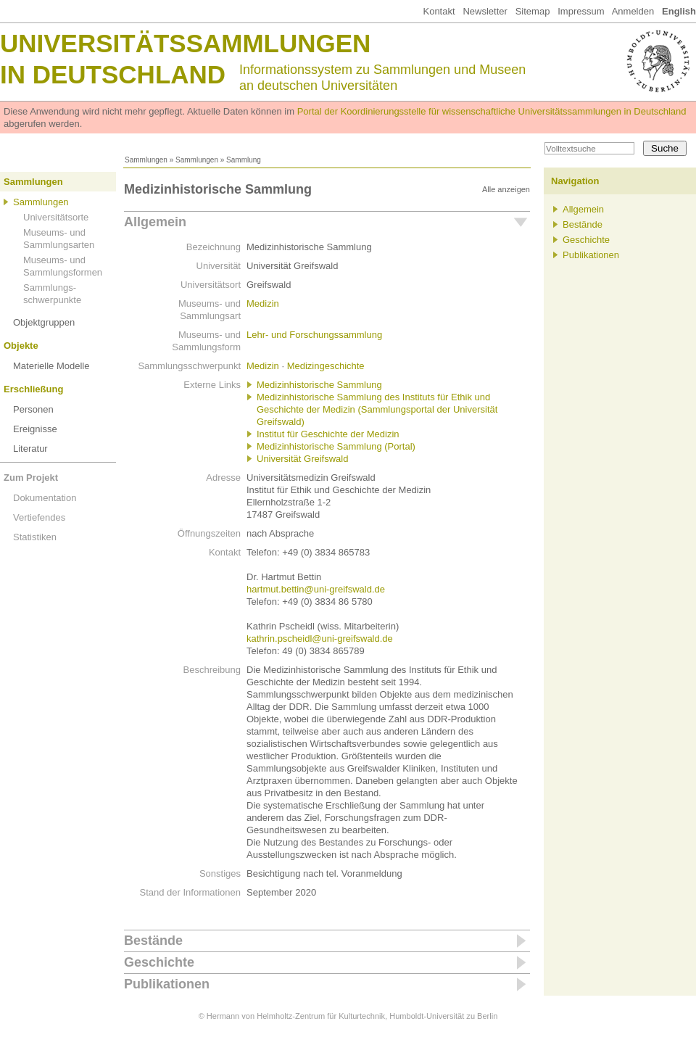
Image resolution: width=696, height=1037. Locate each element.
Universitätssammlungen (185, 43)
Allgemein (155, 222)
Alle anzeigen (506, 189)
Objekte (21, 345)
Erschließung (33, 389)
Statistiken (35, 537)
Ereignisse (35, 429)
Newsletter (485, 11)
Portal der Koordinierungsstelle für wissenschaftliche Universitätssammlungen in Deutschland (492, 111)
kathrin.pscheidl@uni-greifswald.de (319, 638)
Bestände (153, 940)
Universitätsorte (55, 217)
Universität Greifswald (302, 458)
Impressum (581, 11)
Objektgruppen (44, 322)
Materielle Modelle (51, 365)
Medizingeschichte (326, 365)
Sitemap (532, 11)
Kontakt (439, 11)
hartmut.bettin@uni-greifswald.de (315, 589)
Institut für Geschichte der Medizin (328, 434)
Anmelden (633, 11)
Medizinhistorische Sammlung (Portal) (336, 446)
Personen (33, 409)
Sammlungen (146, 160)
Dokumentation (44, 497)
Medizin (262, 303)
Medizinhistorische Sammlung (319, 384)
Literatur (30, 448)
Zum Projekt (31, 477)
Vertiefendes (39, 517)
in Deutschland (112, 74)
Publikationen (167, 984)
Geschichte (159, 962)
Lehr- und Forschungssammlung (314, 334)
